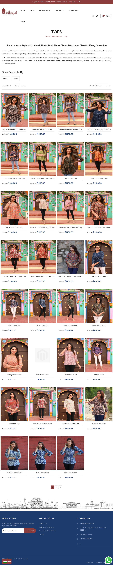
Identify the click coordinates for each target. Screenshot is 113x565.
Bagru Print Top (71, 178)
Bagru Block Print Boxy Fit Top (42, 227)
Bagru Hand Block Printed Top (42, 276)
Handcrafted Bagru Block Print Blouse (73, 129)
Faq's (42, 534)
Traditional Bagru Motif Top (14, 178)
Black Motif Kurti (99, 424)
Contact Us (100, 562)
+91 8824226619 (86, 534)
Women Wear (57, 36)
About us (43, 523)
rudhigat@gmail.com (87, 523)
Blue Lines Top (42, 325)
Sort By (92, 86)
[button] (6, 561)
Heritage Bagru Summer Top (70, 227)
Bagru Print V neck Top (14, 227)
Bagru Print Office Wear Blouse (99, 227)
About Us (89, 562)
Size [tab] (15, 79)
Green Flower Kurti (70, 325)
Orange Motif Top (14, 374)
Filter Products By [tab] (12, 72)
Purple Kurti (99, 374)
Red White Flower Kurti (42, 424)
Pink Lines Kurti (71, 374)
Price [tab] (5, 79)
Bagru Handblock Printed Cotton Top (16, 129)
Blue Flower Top (14, 325)
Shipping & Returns (47, 527)
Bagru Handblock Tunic (99, 178)
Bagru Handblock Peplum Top (42, 178)
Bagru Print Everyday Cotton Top (100, 129)
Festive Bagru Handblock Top (14, 276)
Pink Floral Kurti (42, 374)
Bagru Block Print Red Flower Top (72, 276)
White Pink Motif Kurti (70, 424)
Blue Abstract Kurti (14, 473)
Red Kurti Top (14, 424)
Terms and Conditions (48, 531)
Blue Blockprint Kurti (99, 276)
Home (48, 36)
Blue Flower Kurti (42, 473)
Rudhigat (10, 559)
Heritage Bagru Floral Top (42, 129)
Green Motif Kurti (99, 325)
